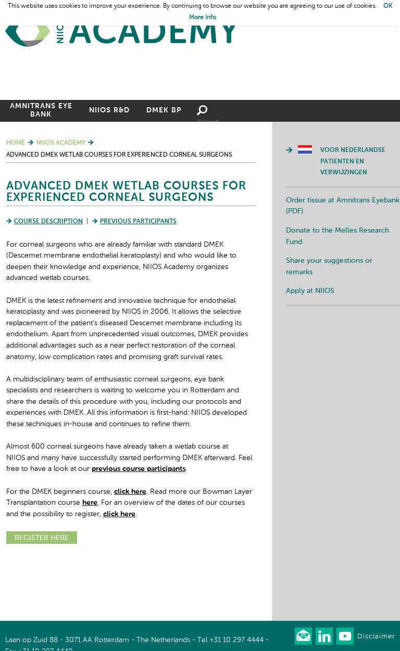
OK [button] (387, 6)
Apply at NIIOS (310, 348)
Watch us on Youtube (345, 636)
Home (122, 31)
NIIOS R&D (109, 168)
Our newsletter (303, 636)
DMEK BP (163, 168)
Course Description (48, 279)
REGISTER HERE (42, 595)
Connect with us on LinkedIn (324, 636)
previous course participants (138, 526)
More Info (202, 18)
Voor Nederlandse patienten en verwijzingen (352, 219)
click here (130, 549)
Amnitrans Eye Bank (41, 168)
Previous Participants (138, 279)
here (89, 560)
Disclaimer (376, 636)
